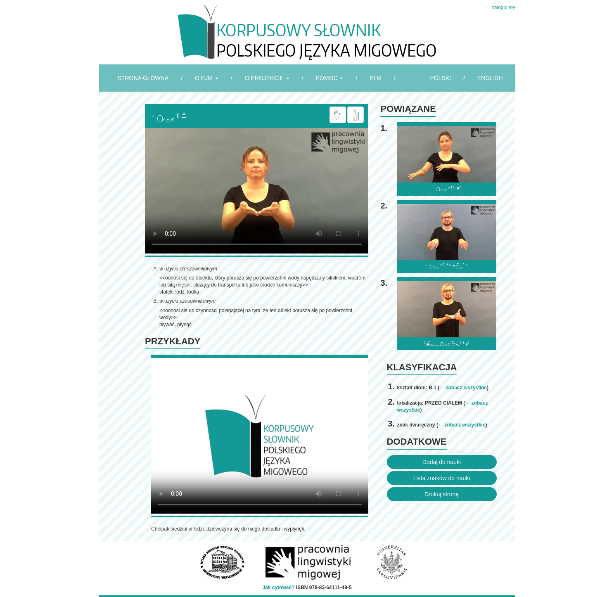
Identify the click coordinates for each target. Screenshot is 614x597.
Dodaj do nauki (441, 462)
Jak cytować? (278, 587)
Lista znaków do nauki (441, 478)
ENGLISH (490, 78)
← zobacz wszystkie (463, 388)
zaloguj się (503, 7)
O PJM (206, 78)
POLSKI (440, 78)
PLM (376, 78)
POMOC (330, 78)
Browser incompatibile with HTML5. (256, 190)
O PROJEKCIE (267, 78)
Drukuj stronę (441, 494)
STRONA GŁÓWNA (143, 78)
